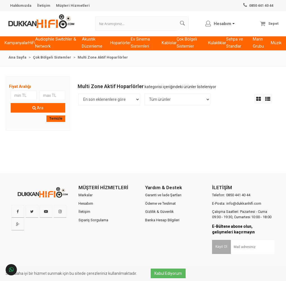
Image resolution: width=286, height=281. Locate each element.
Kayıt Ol (221, 253)
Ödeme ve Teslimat (160, 209)
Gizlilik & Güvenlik (159, 218)
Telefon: (231, 201)
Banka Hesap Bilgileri (162, 226)
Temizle (56, 124)
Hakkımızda (20, 5)
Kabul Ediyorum (169, 273)
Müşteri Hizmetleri (73, 5)
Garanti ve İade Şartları (163, 201)
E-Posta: (236, 209)
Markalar (85, 201)
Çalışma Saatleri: (241, 220)
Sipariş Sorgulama (93, 226)
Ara (38, 113)
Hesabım (85, 209)
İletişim (43, 5)
